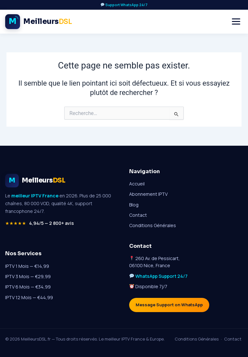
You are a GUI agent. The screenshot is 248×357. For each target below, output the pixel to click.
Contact (138, 215)
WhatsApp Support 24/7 (161, 276)
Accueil (137, 184)
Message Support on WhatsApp (169, 305)
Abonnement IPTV (148, 194)
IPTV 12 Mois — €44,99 (29, 297)
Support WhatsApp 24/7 (124, 4)
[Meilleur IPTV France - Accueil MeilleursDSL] (38, 21)
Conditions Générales (152, 226)
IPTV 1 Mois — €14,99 (27, 266)
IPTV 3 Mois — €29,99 (28, 276)
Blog (134, 205)
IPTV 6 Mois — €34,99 (28, 287)
